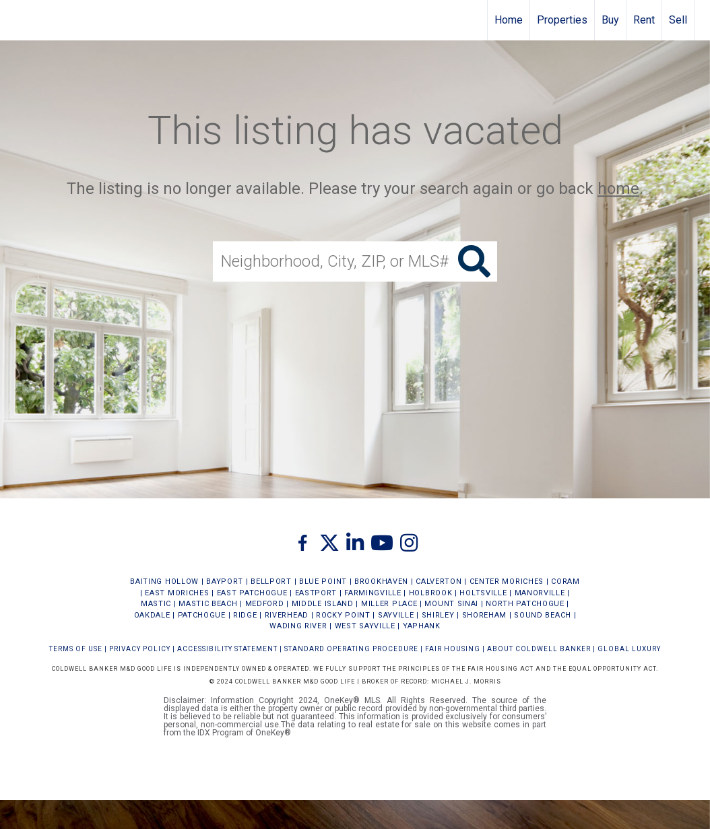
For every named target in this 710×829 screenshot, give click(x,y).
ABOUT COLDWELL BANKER (539, 649)
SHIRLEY (438, 615)
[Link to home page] (17, 20)
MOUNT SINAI (451, 603)
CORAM (565, 581)
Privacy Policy (139, 649)
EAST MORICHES (177, 593)
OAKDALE (152, 615)
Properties (562, 19)
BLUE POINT (323, 581)
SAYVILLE (396, 615)
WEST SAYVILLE (365, 626)
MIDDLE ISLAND (323, 603)
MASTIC (156, 603)
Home (508, 19)
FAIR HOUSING (452, 649)
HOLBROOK (431, 593)
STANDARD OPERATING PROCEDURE (351, 649)
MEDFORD (264, 603)
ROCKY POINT (343, 615)
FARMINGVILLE (372, 593)
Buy (610, 19)
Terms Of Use (75, 649)
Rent (644, 19)
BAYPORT (224, 581)
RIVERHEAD (287, 615)
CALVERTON (438, 581)
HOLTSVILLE (483, 593)
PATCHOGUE (202, 615)
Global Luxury (629, 649)
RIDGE (245, 615)
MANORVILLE (540, 593)
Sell (678, 19)
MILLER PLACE (389, 603)
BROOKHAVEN (381, 581)
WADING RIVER (298, 626)
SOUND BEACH (542, 615)
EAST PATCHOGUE (252, 593)
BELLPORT (271, 581)
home (618, 188)
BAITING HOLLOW (164, 581)
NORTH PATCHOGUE (525, 603)
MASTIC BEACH (208, 603)
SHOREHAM (484, 615)
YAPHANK (422, 626)
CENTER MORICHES (507, 581)
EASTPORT (316, 593)
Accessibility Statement (227, 649)
